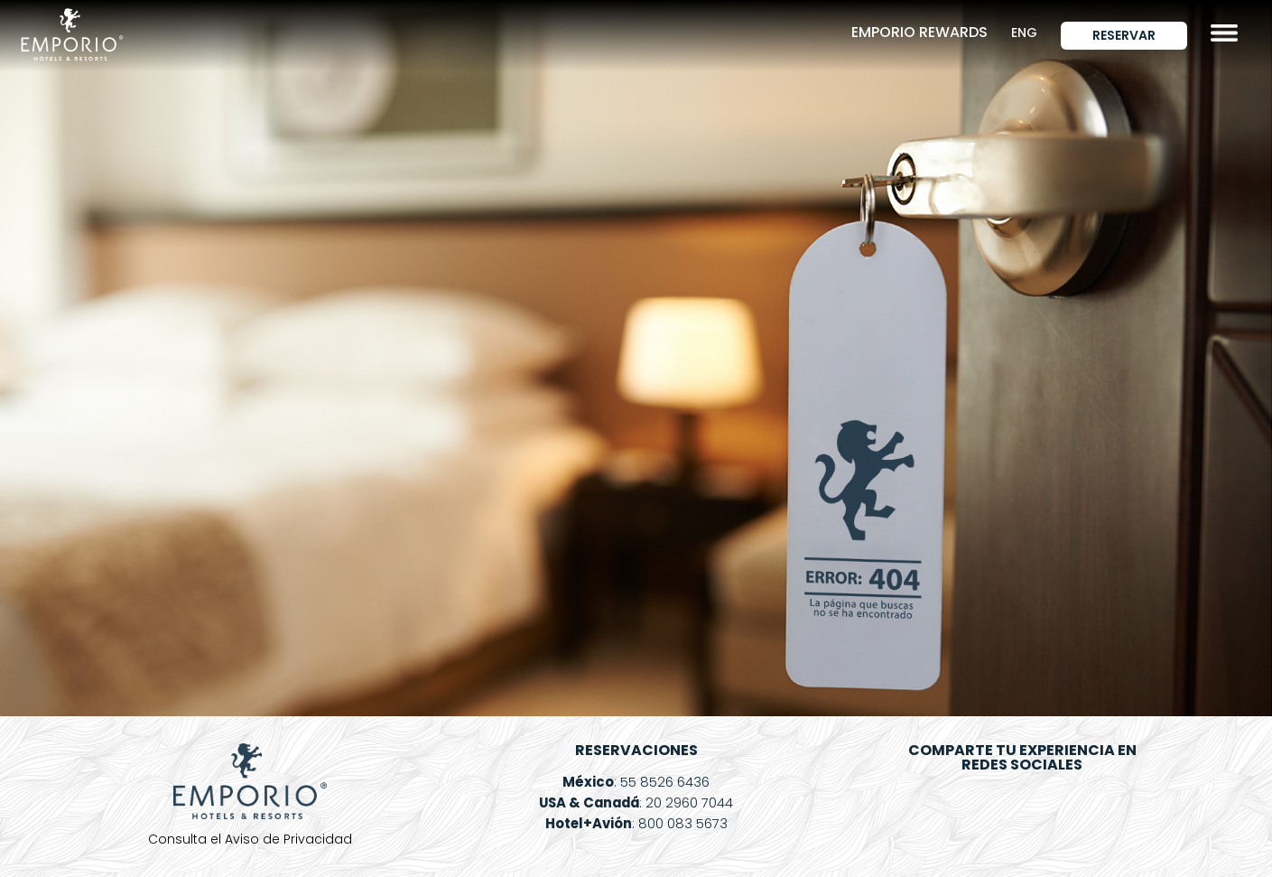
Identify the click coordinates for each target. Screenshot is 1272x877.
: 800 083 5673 (636, 823)
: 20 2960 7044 (636, 802)
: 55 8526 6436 (636, 781)
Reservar (1124, 35)
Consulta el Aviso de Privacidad (250, 839)
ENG (1024, 32)
